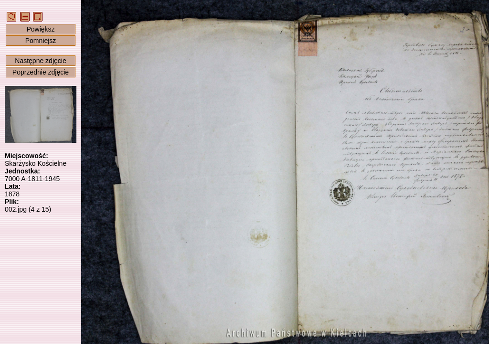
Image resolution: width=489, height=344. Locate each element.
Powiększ (40, 29)
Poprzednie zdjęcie (40, 72)
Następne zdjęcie (40, 60)
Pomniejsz (40, 40)
